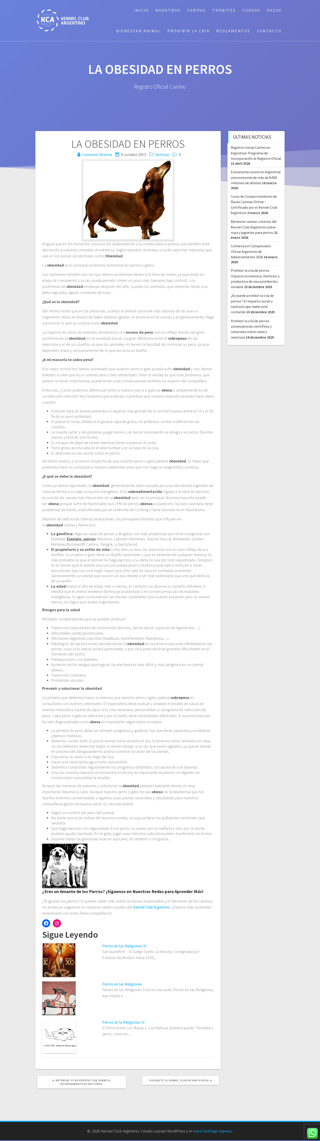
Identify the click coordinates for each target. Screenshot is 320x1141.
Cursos (251, 10)
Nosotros (167, 10)
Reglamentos (233, 30)
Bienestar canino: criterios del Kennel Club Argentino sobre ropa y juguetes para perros (254, 227)
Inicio (141, 10)
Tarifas (196, 10)
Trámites (224, 10)
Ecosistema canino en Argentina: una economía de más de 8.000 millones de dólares (256, 177)
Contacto (269, 30)
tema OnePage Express (212, 1131)
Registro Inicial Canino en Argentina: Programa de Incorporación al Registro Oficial (256, 153)
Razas (274, 10)
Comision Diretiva (97, 154)
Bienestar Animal (138, 30)
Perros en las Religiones (122, 984)
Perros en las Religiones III (124, 945)
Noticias (162, 154)
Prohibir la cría (188, 30)
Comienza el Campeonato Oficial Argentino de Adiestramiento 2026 (251, 251)
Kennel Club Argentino (151, 907)
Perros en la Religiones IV (123, 1022)
